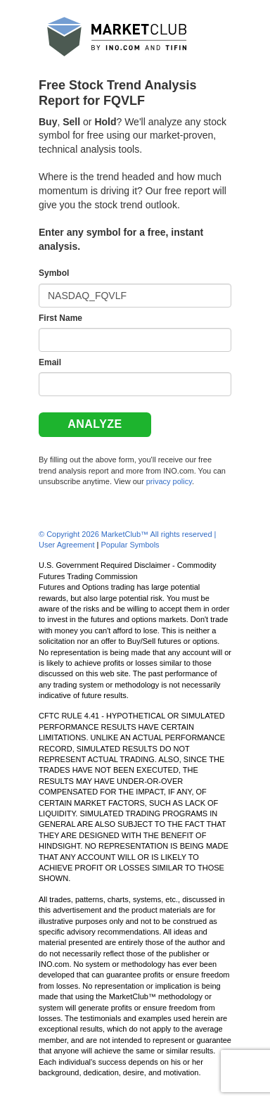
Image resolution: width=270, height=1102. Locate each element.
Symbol (54, 273)
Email (50, 362)
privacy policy (169, 481)
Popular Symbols (130, 544)
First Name (60, 318)
